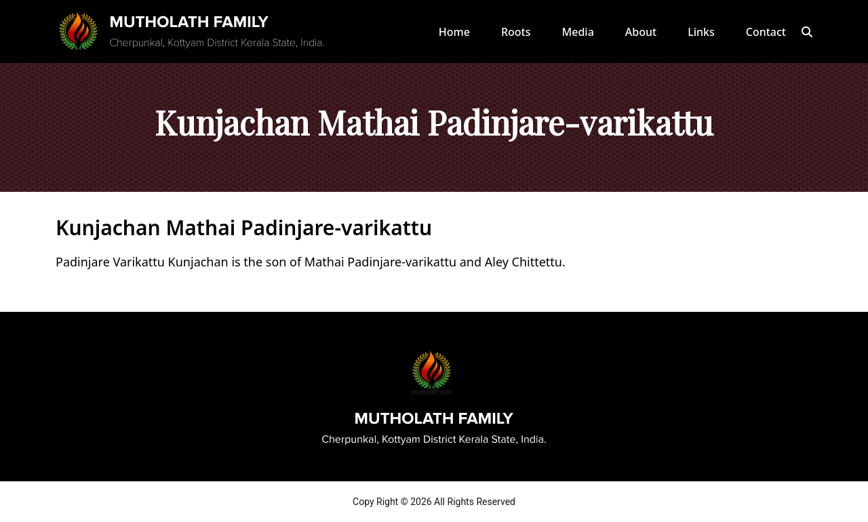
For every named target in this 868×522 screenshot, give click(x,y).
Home (454, 31)
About (640, 31)
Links (701, 31)
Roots (516, 31)
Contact (766, 31)
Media (578, 31)
